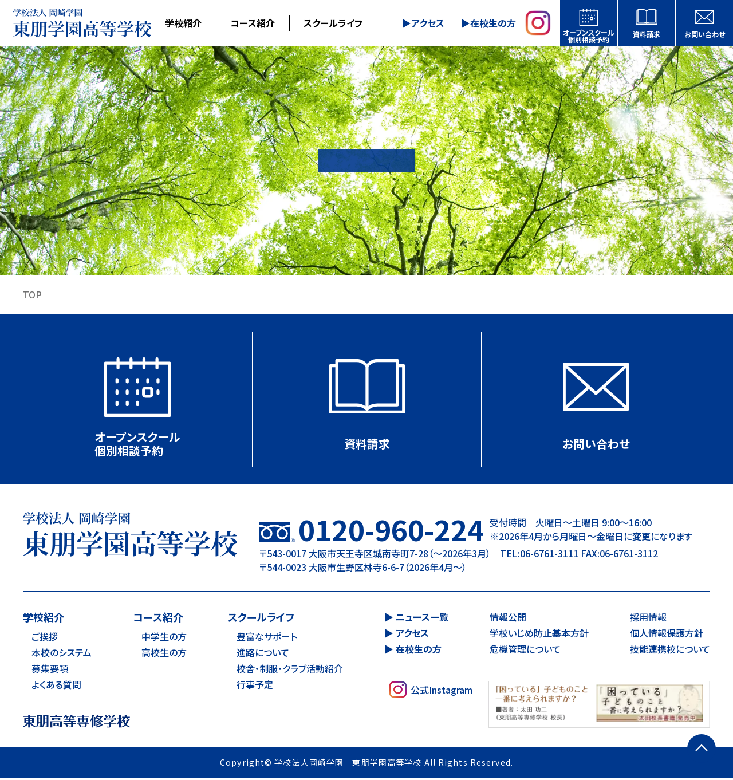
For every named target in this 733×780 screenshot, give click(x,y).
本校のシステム (61, 654)
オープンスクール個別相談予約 (588, 35)
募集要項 (49, 670)
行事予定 (255, 686)
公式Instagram (430, 691)
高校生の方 (164, 654)
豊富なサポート (267, 638)
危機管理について (525, 650)
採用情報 (648, 618)
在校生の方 (492, 23)
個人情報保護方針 (666, 634)
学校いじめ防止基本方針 (539, 634)
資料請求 (646, 34)
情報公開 (508, 618)
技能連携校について (670, 650)
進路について (263, 654)
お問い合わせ (704, 34)
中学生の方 (164, 638)
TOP (32, 294)
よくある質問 (56, 686)
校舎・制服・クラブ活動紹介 (290, 670)
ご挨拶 (44, 638)
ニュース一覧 (422, 618)
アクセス (427, 23)
